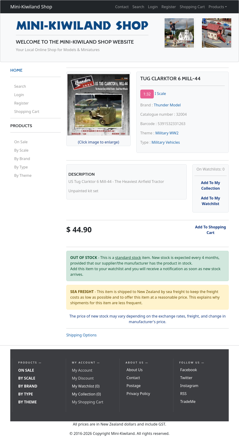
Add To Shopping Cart (210, 229)
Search (138, 6)
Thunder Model (167, 105)
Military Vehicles (165, 142)
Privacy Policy (138, 393)
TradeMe (188, 401)
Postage (134, 385)
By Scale (21, 150)
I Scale (160, 93)
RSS (183, 393)
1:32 (147, 94)
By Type (21, 167)
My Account (82, 370)
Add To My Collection (210, 185)
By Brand (22, 158)
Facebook (188, 369)
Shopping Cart (192, 6)
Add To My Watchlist (210, 201)
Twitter (186, 377)
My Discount (83, 378)
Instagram (189, 385)
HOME (16, 70)
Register (169, 6)
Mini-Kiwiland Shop (31, 6)
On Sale (21, 141)
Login (153, 6)
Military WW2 (167, 133)
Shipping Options (81, 335)
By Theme (23, 175)
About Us (135, 369)
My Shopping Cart (87, 402)
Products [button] (216, 6)
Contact (122, 6)
